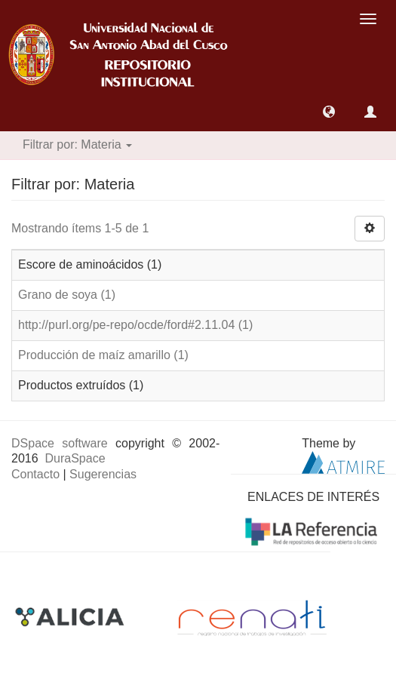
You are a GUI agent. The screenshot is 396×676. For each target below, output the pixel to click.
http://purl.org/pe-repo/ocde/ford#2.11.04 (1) (135, 324)
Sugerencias (103, 474)
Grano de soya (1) (66, 294)
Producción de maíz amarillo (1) (103, 355)
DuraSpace (75, 458)
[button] (329, 111)
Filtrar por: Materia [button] (77, 144)
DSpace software (59, 443)
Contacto (35, 474)
